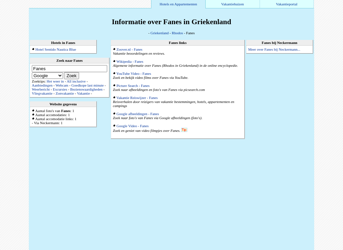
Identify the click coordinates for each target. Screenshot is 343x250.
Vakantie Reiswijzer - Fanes (137, 98)
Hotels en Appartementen (178, 4)
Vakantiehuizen (232, 4)
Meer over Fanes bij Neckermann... (274, 49)
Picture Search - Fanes (133, 86)
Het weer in (55, 81)
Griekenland (159, 33)
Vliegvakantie (42, 93)
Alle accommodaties (298, 248)
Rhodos (177, 33)
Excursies (60, 89)
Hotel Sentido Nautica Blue (56, 49)
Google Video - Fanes (133, 126)
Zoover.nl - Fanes (129, 49)
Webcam (62, 85)
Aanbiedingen (42, 85)
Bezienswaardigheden (86, 89)
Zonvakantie (65, 93)
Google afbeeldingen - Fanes (138, 114)
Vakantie (83, 93)
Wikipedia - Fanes (130, 61)
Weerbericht (41, 89)
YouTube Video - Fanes (133, 73)
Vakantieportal (286, 4)
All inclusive (76, 81)
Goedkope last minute (87, 85)
